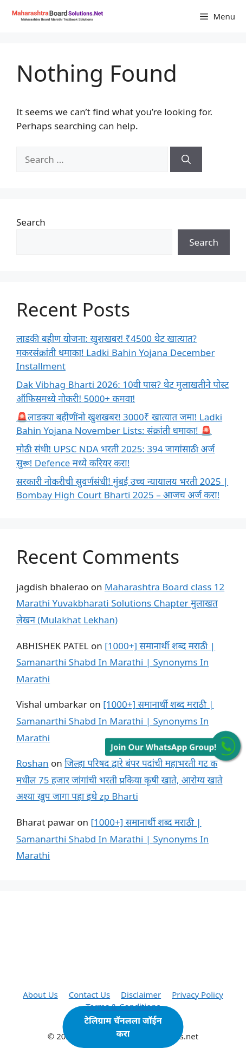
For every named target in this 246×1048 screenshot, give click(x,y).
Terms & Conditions (123, 1006)
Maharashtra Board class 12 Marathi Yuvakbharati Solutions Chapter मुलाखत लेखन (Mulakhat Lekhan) (120, 603)
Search (31, 222)
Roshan (32, 763)
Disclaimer (141, 994)
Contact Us (89, 994)
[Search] (186, 160)
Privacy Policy (197, 994)
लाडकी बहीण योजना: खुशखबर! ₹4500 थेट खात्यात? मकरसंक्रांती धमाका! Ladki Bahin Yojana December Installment (115, 352)
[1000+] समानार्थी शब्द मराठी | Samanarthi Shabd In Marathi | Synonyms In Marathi (115, 662)
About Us (40, 994)
